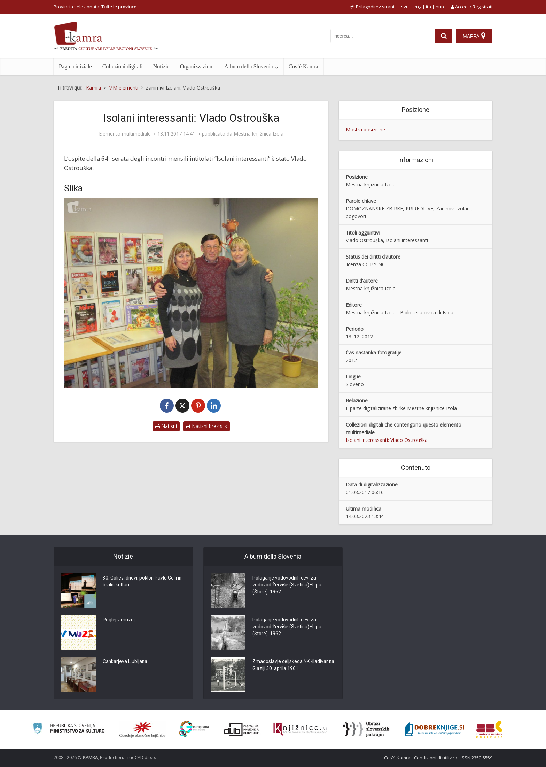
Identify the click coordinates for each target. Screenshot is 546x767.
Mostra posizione (365, 129)
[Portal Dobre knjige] (434, 729)
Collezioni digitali (122, 66)
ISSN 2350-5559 (476, 757)
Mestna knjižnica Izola (258, 134)
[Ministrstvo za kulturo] (69, 729)
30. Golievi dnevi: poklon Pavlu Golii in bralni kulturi (142, 582)
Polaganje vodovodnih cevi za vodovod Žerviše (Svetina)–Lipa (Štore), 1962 (287, 585)
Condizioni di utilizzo (435, 757)
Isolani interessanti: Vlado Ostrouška (387, 440)
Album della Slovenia (248, 66)
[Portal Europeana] (194, 729)
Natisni (166, 426)
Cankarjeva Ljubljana (125, 662)
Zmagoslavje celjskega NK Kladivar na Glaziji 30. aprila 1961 (290, 665)
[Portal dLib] (242, 729)
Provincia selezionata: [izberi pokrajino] (95, 6)
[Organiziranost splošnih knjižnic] (142, 729)
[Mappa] (474, 36)
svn (405, 6)
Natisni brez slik (206, 426)
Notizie (161, 66)
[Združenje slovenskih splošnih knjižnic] (300, 729)
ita (428, 6)
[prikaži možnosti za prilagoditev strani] (372, 6)
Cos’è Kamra (303, 66)
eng (417, 6)
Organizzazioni (197, 66)
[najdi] (443, 36)
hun (440, 6)
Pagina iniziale (75, 66)
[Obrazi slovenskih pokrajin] (366, 729)
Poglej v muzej (119, 620)
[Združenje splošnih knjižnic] (489, 729)
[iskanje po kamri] (382, 36)
